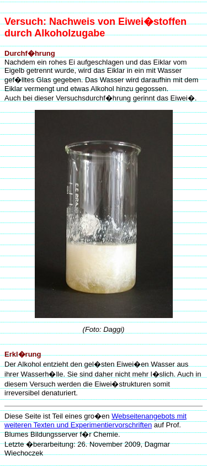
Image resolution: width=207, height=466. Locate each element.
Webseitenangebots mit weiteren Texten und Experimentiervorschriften (95, 420)
